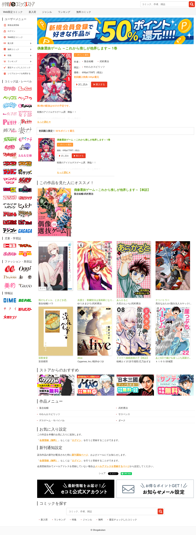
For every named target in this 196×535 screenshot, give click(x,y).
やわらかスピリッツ (94, 66)
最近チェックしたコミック (123, 519)
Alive (79, 358)
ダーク (121, 420)
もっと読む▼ (44, 122)
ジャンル (47, 11)
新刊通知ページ (80, 454)
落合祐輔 (88, 61)
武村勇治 (104, 61)
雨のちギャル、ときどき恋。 (54, 300)
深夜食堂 (43, 358)
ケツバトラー (162, 300)
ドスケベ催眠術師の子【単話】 (133, 358)
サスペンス (124, 414)
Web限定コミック (12, 11)
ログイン (76, 440)
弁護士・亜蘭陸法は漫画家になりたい (95, 300)
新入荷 (32, 11)
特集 (74, 519)
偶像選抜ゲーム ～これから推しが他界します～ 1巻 (83, 139)
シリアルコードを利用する (19, 73)
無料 (100, 519)
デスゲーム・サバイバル (52, 420)
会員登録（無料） (48, 440)
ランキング (64, 11)
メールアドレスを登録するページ (112, 466)
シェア (102, 473)
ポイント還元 (83, 55)
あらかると (122, 300)
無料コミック (83, 11)
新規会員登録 (13, 25)
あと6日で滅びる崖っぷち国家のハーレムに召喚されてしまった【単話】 (174, 358)
